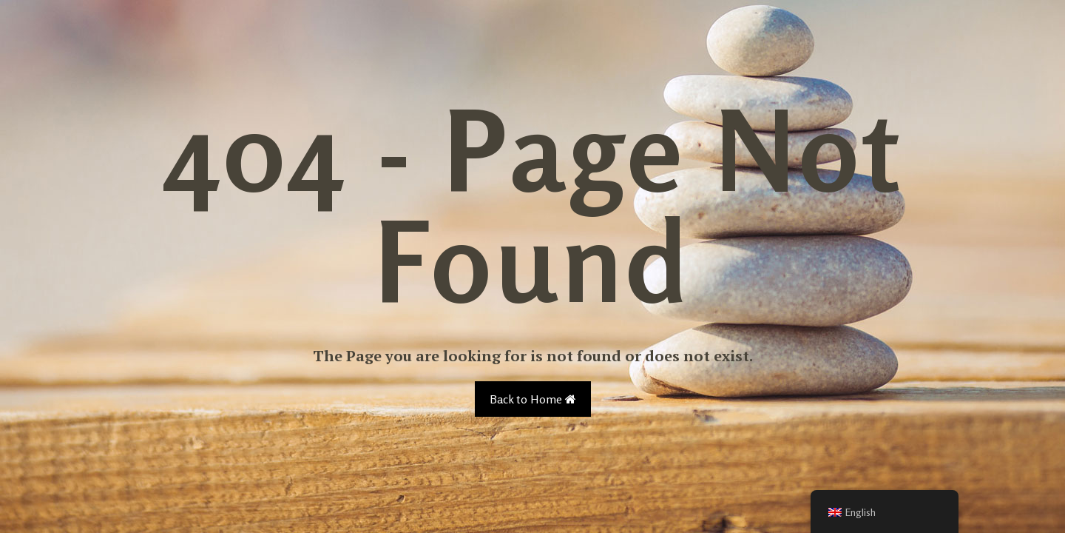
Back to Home (533, 399)
